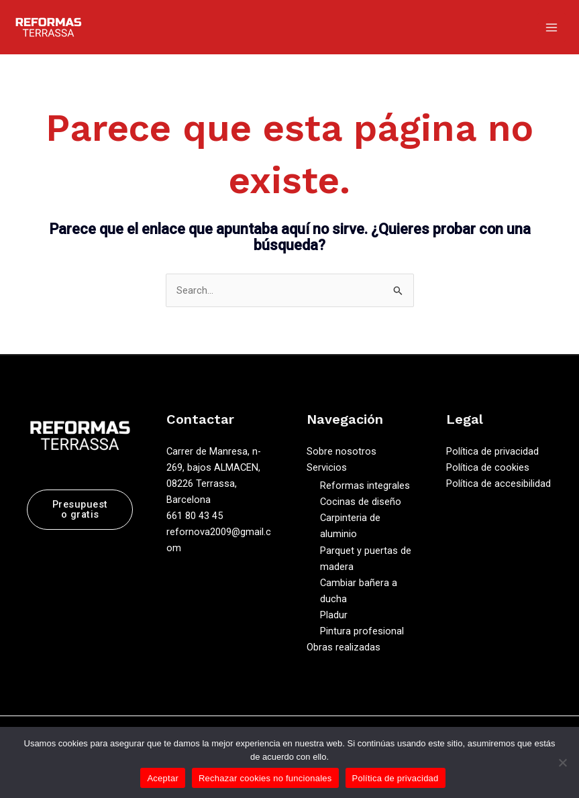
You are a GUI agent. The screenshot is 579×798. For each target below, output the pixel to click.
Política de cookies (487, 467)
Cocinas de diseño (360, 502)
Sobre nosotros (341, 451)
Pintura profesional (362, 631)
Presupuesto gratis (80, 509)
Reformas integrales (365, 485)
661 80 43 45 (194, 516)
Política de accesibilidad (498, 483)
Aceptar (162, 778)
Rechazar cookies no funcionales (265, 778)
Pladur (334, 615)
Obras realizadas (343, 647)
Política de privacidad (492, 451)
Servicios (327, 467)
